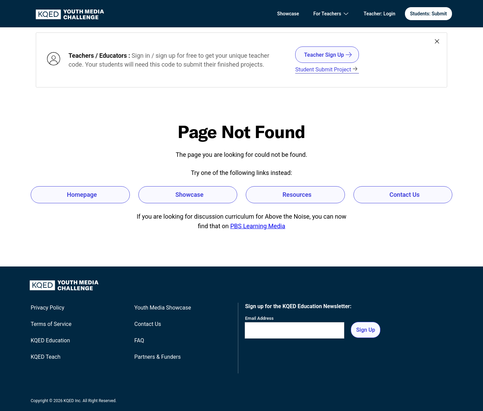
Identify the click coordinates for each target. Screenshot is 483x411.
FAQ (139, 340)
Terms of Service (51, 324)
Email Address (259, 318)
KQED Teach (45, 357)
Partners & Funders (157, 357)
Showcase (288, 13)
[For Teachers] (331, 14)
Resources (297, 194)
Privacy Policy (47, 307)
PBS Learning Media (257, 226)
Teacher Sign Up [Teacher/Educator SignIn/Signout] (328, 54)
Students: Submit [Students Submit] (428, 13)
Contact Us (404, 194)
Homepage (82, 194)
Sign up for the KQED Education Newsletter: (298, 306)
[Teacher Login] (379, 13)
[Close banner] (437, 42)
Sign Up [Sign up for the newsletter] (365, 330)
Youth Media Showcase (162, 307)
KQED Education (50, 340)
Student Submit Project (326, 69)
